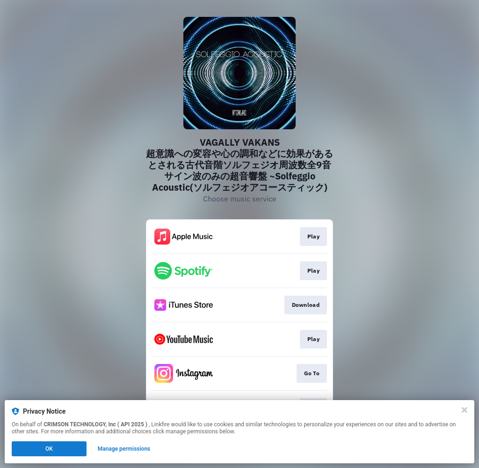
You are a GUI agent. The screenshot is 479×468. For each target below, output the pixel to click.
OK (49, 449)
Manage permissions (124, 449)
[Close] (464, 409)
